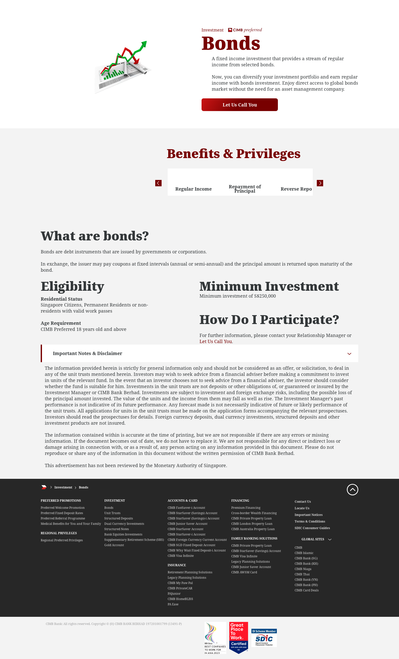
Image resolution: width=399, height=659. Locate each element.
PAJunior (174, 593)
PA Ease (173, 604)
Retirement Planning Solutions (190, 572)
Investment (63, 487)
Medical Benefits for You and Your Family (71, 524)
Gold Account (114, 545)
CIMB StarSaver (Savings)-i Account (193, 518)
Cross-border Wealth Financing (254, 513)
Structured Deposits (118, 518)
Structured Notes (116, 529)
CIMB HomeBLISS (180, 599)
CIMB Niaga (303, 569)
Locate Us (302, 508)
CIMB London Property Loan (252, 524)
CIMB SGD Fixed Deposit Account (191, 545)
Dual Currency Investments (124, 524)
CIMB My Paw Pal (180, 583)
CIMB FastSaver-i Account (186, 507)
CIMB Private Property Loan (251, 518)
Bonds (83, 487)
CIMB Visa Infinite (181, 556)
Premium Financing (245, 507)
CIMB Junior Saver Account (187, 524)
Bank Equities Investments (123, 534)
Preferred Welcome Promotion (63, 507)
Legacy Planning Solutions (187, 577)
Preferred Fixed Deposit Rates (62, 513)
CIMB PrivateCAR (180, 588)
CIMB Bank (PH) (306, 585)
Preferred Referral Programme (63, 518)
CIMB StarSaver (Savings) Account (192, 513)
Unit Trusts (112, 513)
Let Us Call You (240, 105)
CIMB (298, 547)
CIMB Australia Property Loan (253, 529)
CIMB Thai (302, 574)
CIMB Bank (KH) (306, 563)
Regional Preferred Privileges (62, 540)
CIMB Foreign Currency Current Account (197, 540)
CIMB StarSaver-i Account (186, 534)
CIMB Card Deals (307, 590)
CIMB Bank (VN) (306, 579)
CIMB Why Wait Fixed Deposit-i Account (197, 550)
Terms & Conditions (310, 521)
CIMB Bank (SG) (306, 558)
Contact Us (303, 501)
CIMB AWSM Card (244, 572)
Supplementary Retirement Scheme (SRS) (134, 540)
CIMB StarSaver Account (185, 529)
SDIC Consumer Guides (312, 528)
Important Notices (309, 515)
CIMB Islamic (304, 553)
